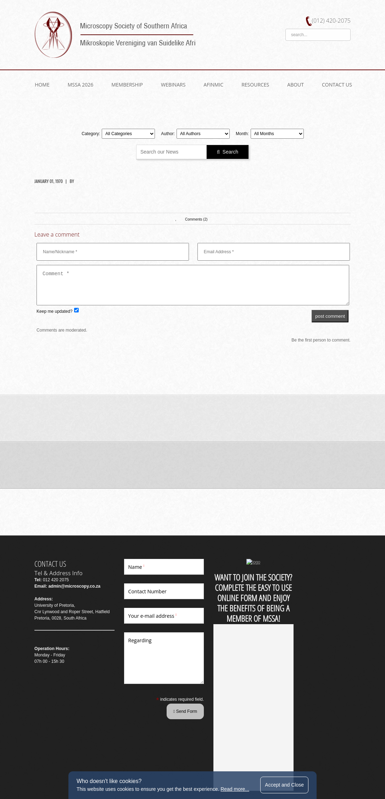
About (295, 84)
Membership (127, 84)
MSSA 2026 (80, 84)
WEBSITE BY (46, 767)
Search (227, 151)
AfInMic (213, 84)
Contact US (337, 84)
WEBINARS (173, 84)
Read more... (235, 789)
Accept (285, 785)
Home (42, 84)
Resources (255, 84)
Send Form (169, 711)
